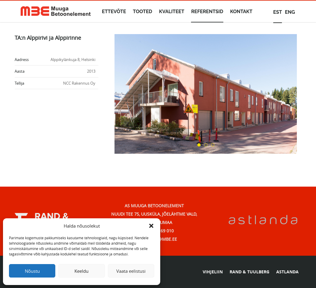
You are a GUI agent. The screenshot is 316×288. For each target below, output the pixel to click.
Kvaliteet (171, 11)
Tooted (142, 11)
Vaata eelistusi (131, 271)
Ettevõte (114, 11)
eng (290, 12)
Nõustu (32, 271)
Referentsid (207, 11)
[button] (151, 226)
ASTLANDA (287, 272)
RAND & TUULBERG (249, 272)
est (277, 12)
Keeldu (81, 271)
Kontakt (241, 11)
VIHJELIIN (213, 272)
